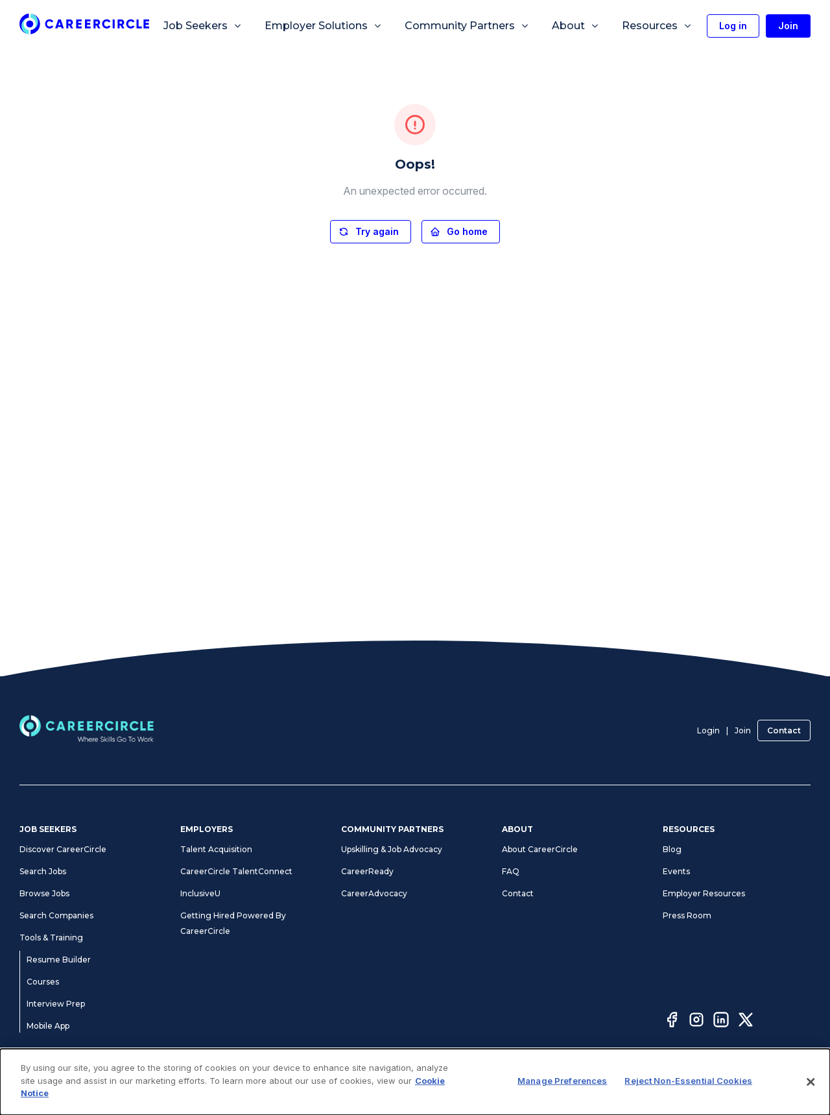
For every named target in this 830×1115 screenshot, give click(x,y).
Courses (43, 981)
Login (708, 730)
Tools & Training (51, 937)
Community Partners (467, 26)
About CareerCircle (540, 849)
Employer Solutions (324, 26)
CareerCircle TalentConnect (236, 871)
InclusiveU (200, 893)
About (576, 26)
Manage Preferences (562, 1080)
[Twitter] (746, 1022)
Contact (784, 730)
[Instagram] (696, 1022)
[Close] (810, 1082)
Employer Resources (704, 893)
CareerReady (367, 871)
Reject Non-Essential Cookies (688, 1080)
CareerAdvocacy (374, 893)
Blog (672, 849)
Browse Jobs (44, 893)
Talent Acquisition (216, 849)
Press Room (687, 915)
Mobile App (48, 1026)
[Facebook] (672, 1022)
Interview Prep (56, 1004)
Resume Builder (59, 959)
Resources (657, 26)
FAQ (510, 871)
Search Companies (56, 915)
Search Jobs (42, 871)
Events (676, 871)
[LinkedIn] (721, 1022)
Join (743, 730)
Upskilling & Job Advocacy (391, 849)
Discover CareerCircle (62, 849)
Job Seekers (203, 26)
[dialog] (415, 1082)
